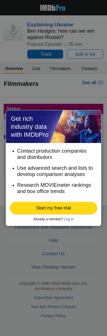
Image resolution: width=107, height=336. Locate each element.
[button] (53, 208)
